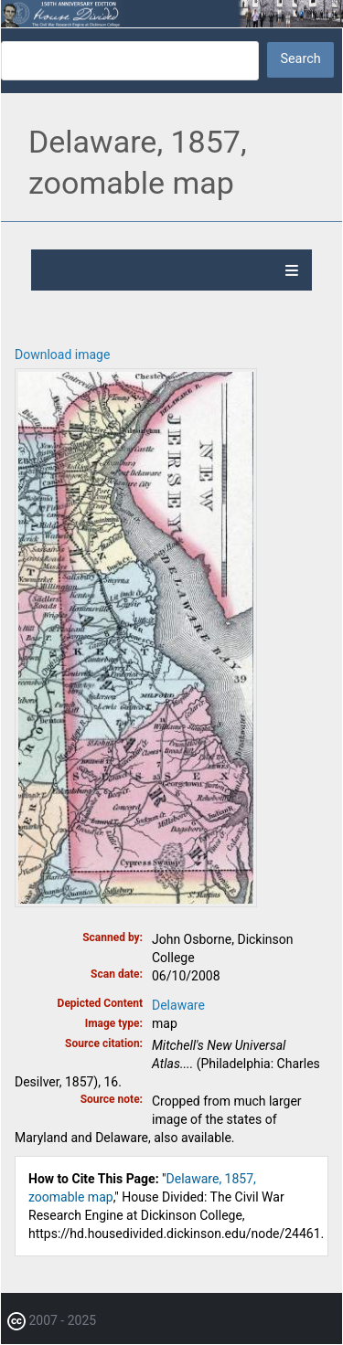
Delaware (178, 1005)
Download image (62, 354)
